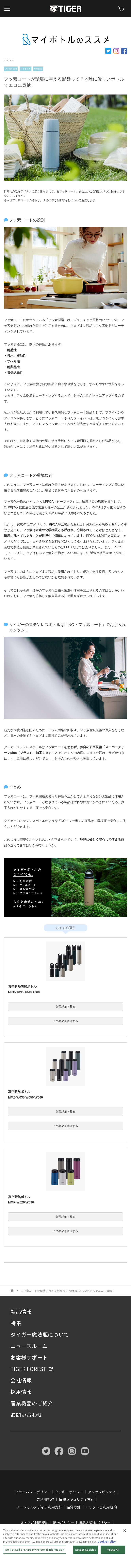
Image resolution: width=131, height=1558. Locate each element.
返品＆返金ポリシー (95, 1522)
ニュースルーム (28, 1346)
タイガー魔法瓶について (39, 1334)
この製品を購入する (65, 1021)
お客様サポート (29, 1357)
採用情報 (21, 1391)
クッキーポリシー (69, 1491)
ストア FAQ (108, 1530)
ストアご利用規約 (34, 1522)
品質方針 (73, 1507)
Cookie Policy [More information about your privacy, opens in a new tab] (107, 1553)
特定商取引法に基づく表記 (37, 1530)
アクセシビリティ (102, 1491)
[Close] (124, 1542)
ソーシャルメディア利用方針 (39, 1507)
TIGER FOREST (28, 1369)
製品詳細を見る (65, 1006)
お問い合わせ (26, 1414)
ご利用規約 (45, 1499)
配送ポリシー (63, 1522)
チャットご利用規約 (101, 1507)
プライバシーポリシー (33, 1491)
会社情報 (21, 1380)
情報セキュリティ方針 (76, 1499)
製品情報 (21, 1311)
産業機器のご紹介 (31, 1403)
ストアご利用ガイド (79, 1530)
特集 (15, 1323)
